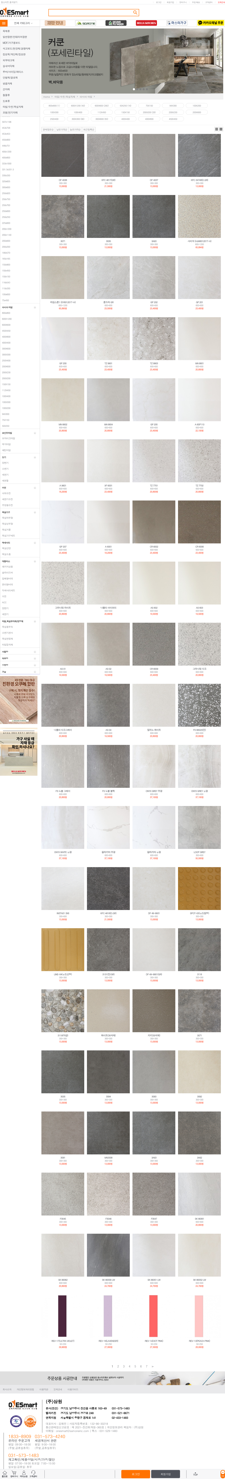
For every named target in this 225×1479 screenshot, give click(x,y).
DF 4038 (63, 180)
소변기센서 (6, 632)
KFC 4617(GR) (108, 180)
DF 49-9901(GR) (154, 974)
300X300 (5, 354)
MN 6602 (62, 424)
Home (46, 96)
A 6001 (108, 546)
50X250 (4, 426)
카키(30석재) (154, 1035)
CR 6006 (199, 546)
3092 (199, 1096)
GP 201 (199, 302)
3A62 (199, 1157)
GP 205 (153, 424)
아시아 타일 (86, 96)
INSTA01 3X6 (63, 913)
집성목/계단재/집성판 (14, 54)
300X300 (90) (78, 119)
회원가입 (170, 2)
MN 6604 (108, 424)
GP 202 (153, 302)
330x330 (5, 175)
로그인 (158, 2)
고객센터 (208, 2)
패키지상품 (6, 566)
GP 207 (62, 546)
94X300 (4, 414)
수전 (3, 596)
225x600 (5, 223)
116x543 (5, 282)
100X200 (5, 408)
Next (176, 61)
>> (152, 1366)
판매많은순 (48, 129)
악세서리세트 (7, 590)
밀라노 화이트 (154, 730)
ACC (3, 602)
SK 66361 (199, 1218)
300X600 (5, 348)
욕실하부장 (6, 517)
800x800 (5, 313)
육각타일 (5, 444)
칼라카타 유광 (154, 852)
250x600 (5, 211)
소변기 (4, 468)
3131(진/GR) (108, 974)
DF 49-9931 (154, 913)
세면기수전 (6, 499)
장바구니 (182, 2)
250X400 (5, 360)
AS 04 (108, 730)
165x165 (5, 258)
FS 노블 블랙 (108, 791)
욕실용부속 (6, 626)
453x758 (5, 127)
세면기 (4, 474)
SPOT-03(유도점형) (199, 913)
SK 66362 (62, 1280)
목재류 (6, 31)
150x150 (5, 276)
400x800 (5, 157)
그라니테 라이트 (63, 607)
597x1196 (5, 121)
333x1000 (5, 163)
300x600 (5, 187)
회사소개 (7, 1389)
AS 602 (153, 607)
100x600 (5, 294)
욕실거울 (5, 529)
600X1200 (6, 318)
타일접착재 (6, 644)
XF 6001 (108, 485)
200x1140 (5, 234)
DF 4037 (154, 180)
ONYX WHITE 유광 (62, 852)
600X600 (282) (102, 105)
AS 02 (108, 669)
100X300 (5, 402)
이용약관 (43, 1389)
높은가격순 (75, 129)
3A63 (153, 241)
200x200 (5, 246)
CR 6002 (154, 546)
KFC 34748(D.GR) (199, 180)
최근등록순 (88, 129)
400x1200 (5, 151)
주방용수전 (6, 505)
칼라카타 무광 (108, 852)
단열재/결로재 (10, 77)
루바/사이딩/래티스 (13, 72)
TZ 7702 (199, 485)
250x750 (5, 199)
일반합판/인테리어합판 (15, 37)
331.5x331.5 (7, 169)
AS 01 (63, 669)
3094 (108, 1096)
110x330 (5, 288)
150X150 (5, 384)
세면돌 (4, 480)
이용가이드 (73, 1389)
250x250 (5, 217)
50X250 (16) (125, 105)
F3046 (108, 1218)
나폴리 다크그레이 (63, 730)
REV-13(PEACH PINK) (199, 1341)
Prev (105, 61)
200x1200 (5, 229)
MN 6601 (199, 363)
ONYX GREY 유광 (199, 791)
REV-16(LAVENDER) (108, 1341)
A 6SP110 (199, 424)
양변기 (4, 462)
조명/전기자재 (10, 112)
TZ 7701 (154, 485)
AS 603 (199, 607)
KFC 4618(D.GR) (108, 913)
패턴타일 (5, 450)
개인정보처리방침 (25, 1389)
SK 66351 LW (153, 1280)
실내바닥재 (8, 66)
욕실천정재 (6, 638)
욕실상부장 (6, 523)
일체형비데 (6, 578)
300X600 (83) (101, 119)
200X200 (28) (149, 112)
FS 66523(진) (199, 730)
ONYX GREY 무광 (154, 791)
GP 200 (62, 363)
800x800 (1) (54, 105)
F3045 (63, 1218)
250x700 (5, 205)
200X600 (5, 366)
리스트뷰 (216, 129)
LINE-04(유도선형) (63, 974)
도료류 (6, 101)
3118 (199, 974)
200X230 (5, 372)
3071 (62, 241)
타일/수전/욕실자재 (13, 107)
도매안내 (221, 2)
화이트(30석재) (108, 1035)
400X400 (5, 342)
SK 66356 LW (108, 1280)
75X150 (4, 420)
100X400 (5, 396)
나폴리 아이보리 (108, 607)
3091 (62, 1157)
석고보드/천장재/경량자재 (16, 48)
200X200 (5, 378)
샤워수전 (5, 493)
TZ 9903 (154, 363)
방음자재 (7, 83)
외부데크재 (8, 60)
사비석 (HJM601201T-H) (199, 241)
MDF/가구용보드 (11, 43)
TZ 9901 (108, 363)
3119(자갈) (63, 1035)
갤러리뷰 (221, 129)
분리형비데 (6, 584)
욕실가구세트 (7, 535)
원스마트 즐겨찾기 (9, 2)
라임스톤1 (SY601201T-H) (63, 302)
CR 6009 (154, 669)
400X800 (5, 336)
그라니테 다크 (199, 669)
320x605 (5, 181)
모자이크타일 (7, 438)
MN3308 (108, 1157)
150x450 (5, 270)
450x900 (5, 139)
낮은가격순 (61, 129)
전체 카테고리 (23, 23)
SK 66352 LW (199, 1280)
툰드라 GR (108, 302)
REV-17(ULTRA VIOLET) (62, 1341)
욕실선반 (5, 548)
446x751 (5, 145)
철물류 (6, 95)
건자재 (6, 89)
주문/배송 (196, 2)
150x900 (5, 264)
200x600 (5, 240)
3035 (108, 241)
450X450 (5, 330)
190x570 (5, 252)
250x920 (5, 193)
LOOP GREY (199, 852)
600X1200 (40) (78, 105)
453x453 (5, 133)
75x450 (4, 300)
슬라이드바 (6, 572)
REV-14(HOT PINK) (154, 1341)
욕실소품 (5, 554)
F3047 (154, 1218)
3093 (154, 1096)
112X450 (5, 390)
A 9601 (62, 485)
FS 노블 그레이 (63, 791)
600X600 (5, 324)
